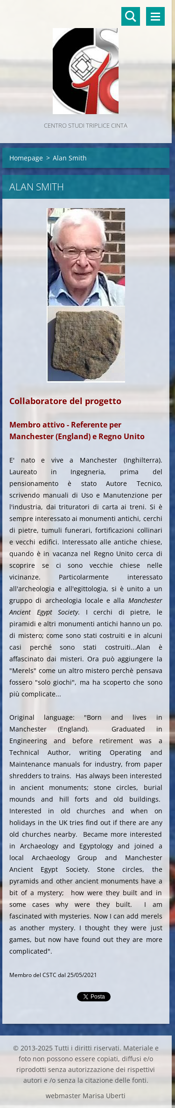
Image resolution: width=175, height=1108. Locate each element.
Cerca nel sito (130, 16)
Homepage (26, 157)
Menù (155, 16)
